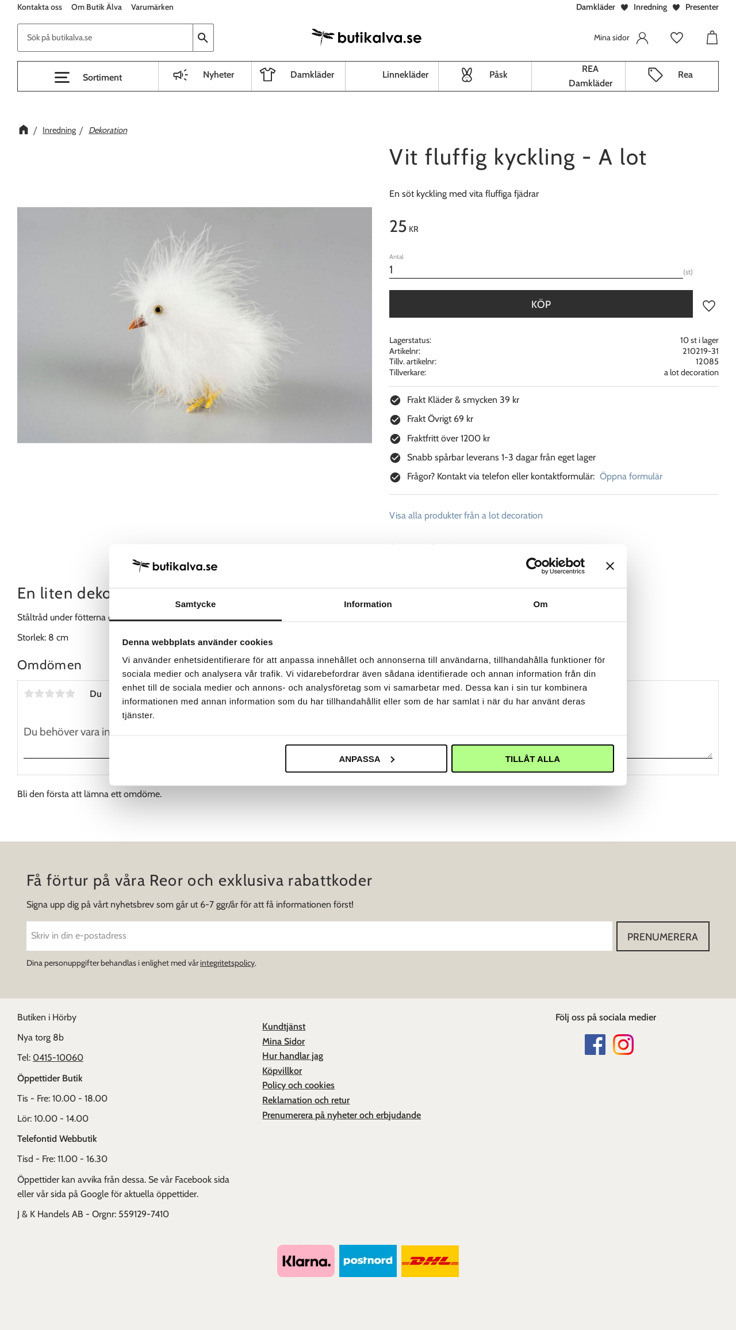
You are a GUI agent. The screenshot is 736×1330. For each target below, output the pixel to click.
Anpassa (366, 758)
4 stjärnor (60, 693)
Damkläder (595, 7)
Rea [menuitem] (685, 74)
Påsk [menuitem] (498, 74)
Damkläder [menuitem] (312, 74)
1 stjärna (29, 693)
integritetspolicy (227, 963)
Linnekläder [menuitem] (405, 74)
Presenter (702, 7)
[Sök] (203, 38)
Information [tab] (368, 604)
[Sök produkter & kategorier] (105, 38)
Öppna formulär (631, 476)
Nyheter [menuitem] (218, 74)
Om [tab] (540, 604)
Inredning (650, 7)
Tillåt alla (532, 758)
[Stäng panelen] (610, 566)
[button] (88, 77)
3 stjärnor (49, 693)
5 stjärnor (70, 693)
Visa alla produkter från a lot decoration (466, 515)
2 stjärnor (39, 693)
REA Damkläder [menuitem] (590, 76)
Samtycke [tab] (195, 604)
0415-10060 (58, 1057)
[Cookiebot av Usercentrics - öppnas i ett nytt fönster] (534, 565)
